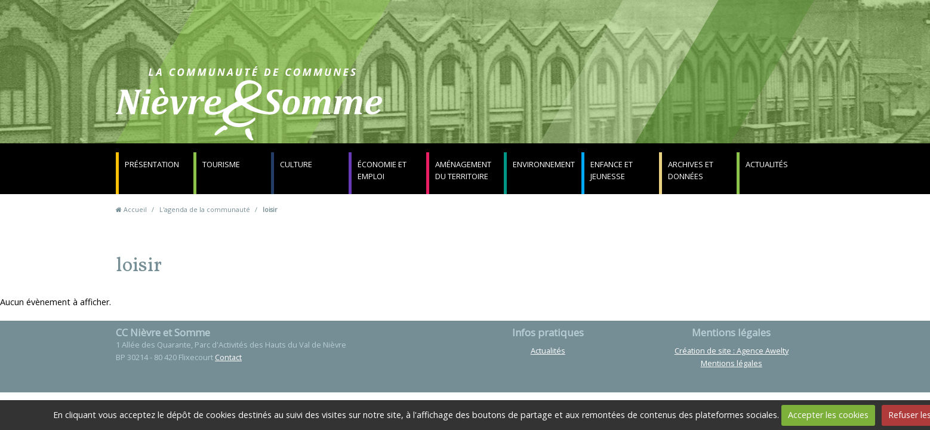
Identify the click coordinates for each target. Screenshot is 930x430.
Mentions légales (731, 363)
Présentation (152, 164)
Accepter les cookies (828, 414)
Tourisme (221, 164)
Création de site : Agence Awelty (732, 350)
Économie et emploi (382, 170)
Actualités (767, 164)
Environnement (544, 164)
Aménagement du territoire (463, 170)
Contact (609, 110)
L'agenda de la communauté (204, 209)
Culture (296, 164)
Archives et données (690, 170)
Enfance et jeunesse (611, 170)
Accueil (135, 209)
